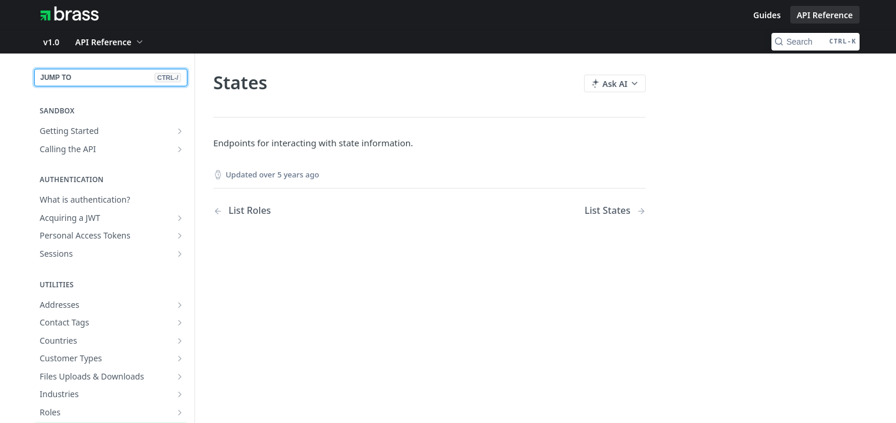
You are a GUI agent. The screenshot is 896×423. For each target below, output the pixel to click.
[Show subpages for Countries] (179, 340)
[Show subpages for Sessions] (179, 253)
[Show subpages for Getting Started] (179, 131)
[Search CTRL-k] (815, 42)
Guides (767, 15)
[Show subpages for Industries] (179, 394)
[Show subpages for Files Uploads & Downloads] (179, 376)
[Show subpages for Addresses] (179, 305)
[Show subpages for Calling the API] (179, 149)
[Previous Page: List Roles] (305, 210)
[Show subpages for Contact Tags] (179, 322)
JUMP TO (111, 77)
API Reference (825, 15)
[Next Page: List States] (614, 210)
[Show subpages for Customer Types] (179, 358)
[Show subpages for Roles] (179, 412)
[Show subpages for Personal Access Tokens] (179, 235)
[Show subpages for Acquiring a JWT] (179, 218)
